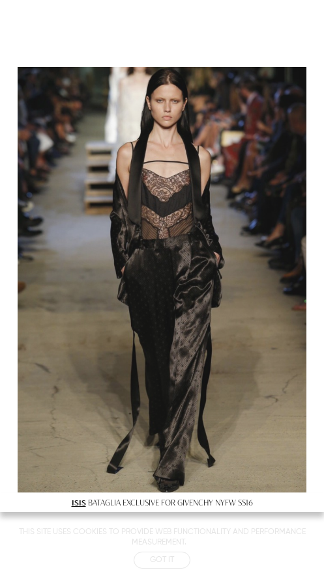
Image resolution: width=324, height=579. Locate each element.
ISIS (79, 502)
